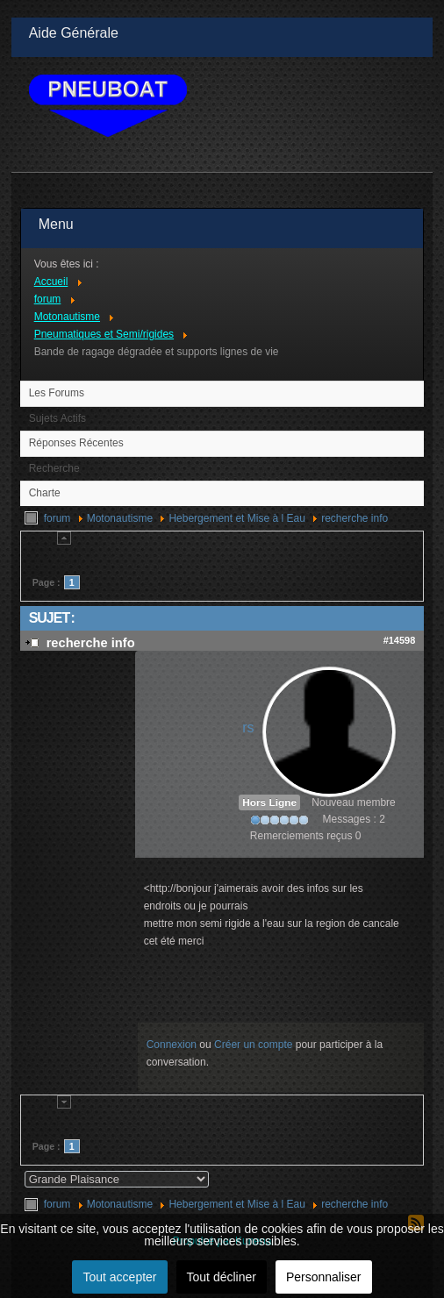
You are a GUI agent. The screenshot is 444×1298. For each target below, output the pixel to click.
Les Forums (56, 393)
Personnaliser (324, 1277)
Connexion (172, 1044)
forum (57, 518)
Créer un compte (253, 1044)
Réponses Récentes (76, 443)
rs (248, 727)
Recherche (54, 468)
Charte (45, 493)
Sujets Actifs (57, 418)
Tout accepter (119, 1277)
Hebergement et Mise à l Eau (236, 518)
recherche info (354, 518)
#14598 (399, 640)
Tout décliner (221, 1277)
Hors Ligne (269, 802)
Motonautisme (120, 518)
